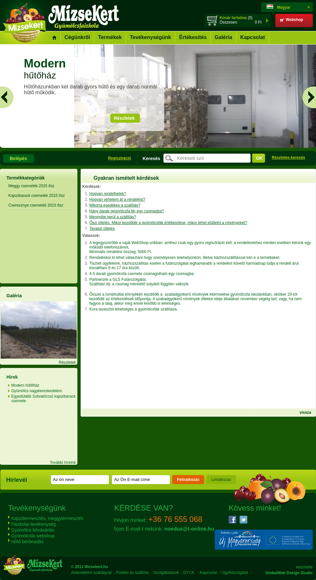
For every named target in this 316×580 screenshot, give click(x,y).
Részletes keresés (288, 157)
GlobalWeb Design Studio (288, 573)
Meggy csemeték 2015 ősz (31, 186)
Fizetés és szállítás (132, 572)
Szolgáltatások (166, 572)
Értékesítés (192, 37)
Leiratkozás (221, 479)
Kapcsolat (252, 37)
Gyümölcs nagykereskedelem (36, 391)
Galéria (223, 37)
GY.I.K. (189, 572)
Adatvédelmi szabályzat (91, 572)
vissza (305, 412)
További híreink (63, 462)
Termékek (110, 37)
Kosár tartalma (233, 17)
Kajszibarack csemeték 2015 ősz (36, 195)
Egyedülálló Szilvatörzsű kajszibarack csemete (43, 398)
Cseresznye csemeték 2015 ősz (35, 205)
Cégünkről (77, 37)
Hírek (12, 377)
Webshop (294, 19)
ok (259, 158)
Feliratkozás (188, 479)
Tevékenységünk (150, 37)
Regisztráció (119, 158)
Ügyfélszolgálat (235, 572)
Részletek (124, 118)
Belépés (18, 158)
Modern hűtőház (25, 385)
